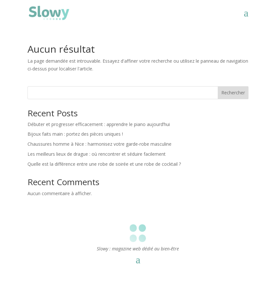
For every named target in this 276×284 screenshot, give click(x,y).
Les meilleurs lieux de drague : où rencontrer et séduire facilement (97, 154)
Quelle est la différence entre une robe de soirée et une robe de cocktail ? (104, 164)
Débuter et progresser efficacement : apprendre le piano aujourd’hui (99, 124)
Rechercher (233, 92)
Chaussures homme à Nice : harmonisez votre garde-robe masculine (99, 144)
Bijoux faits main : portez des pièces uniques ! (75, 134)
